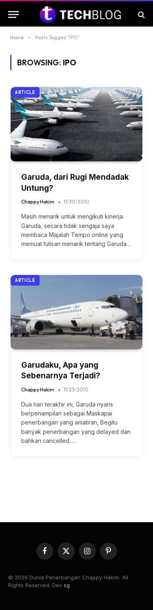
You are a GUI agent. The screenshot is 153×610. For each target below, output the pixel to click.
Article (25, 92)
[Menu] (13, 14)
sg (67, 585)
